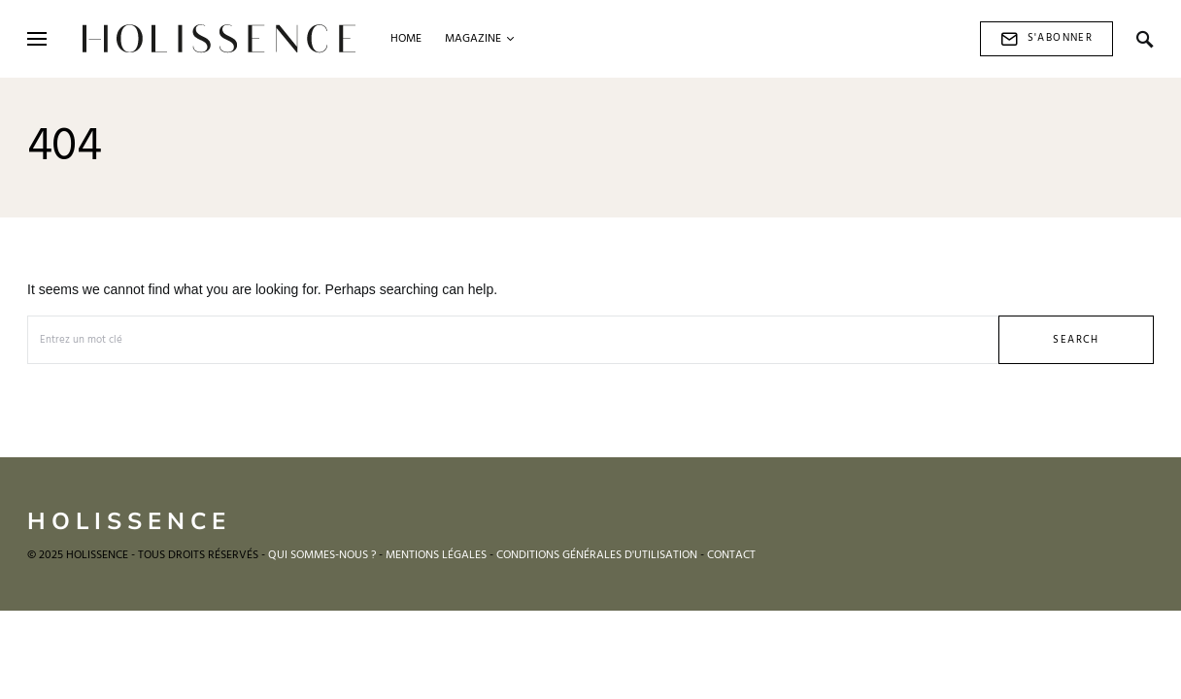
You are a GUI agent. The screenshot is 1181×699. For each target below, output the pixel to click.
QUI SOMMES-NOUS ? (322, 555)
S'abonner (1046, 38)
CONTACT (731, 555)
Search (1075, 340)
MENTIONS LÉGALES (436, 555)
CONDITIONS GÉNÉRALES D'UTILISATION (596, 555)
